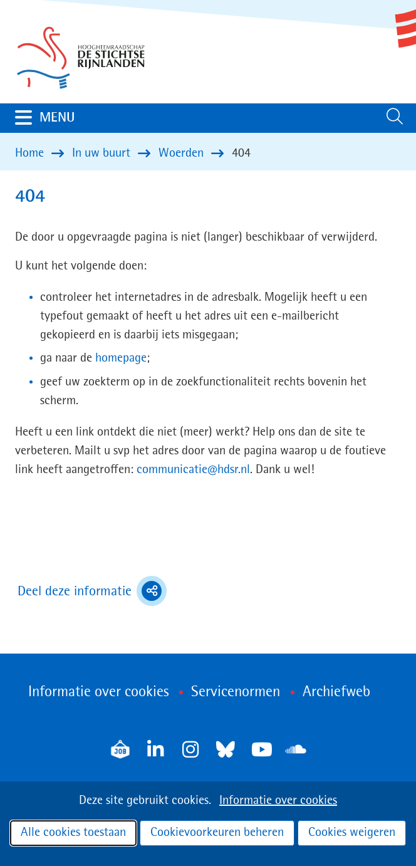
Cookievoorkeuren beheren (217, 833)
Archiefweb (336, 692)
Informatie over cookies (278, 801)
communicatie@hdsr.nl (193, 470)
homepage (121, 358)
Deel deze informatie (92, 591)
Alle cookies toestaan (73, 833)
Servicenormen (235, 692)
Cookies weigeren (351, 833)
